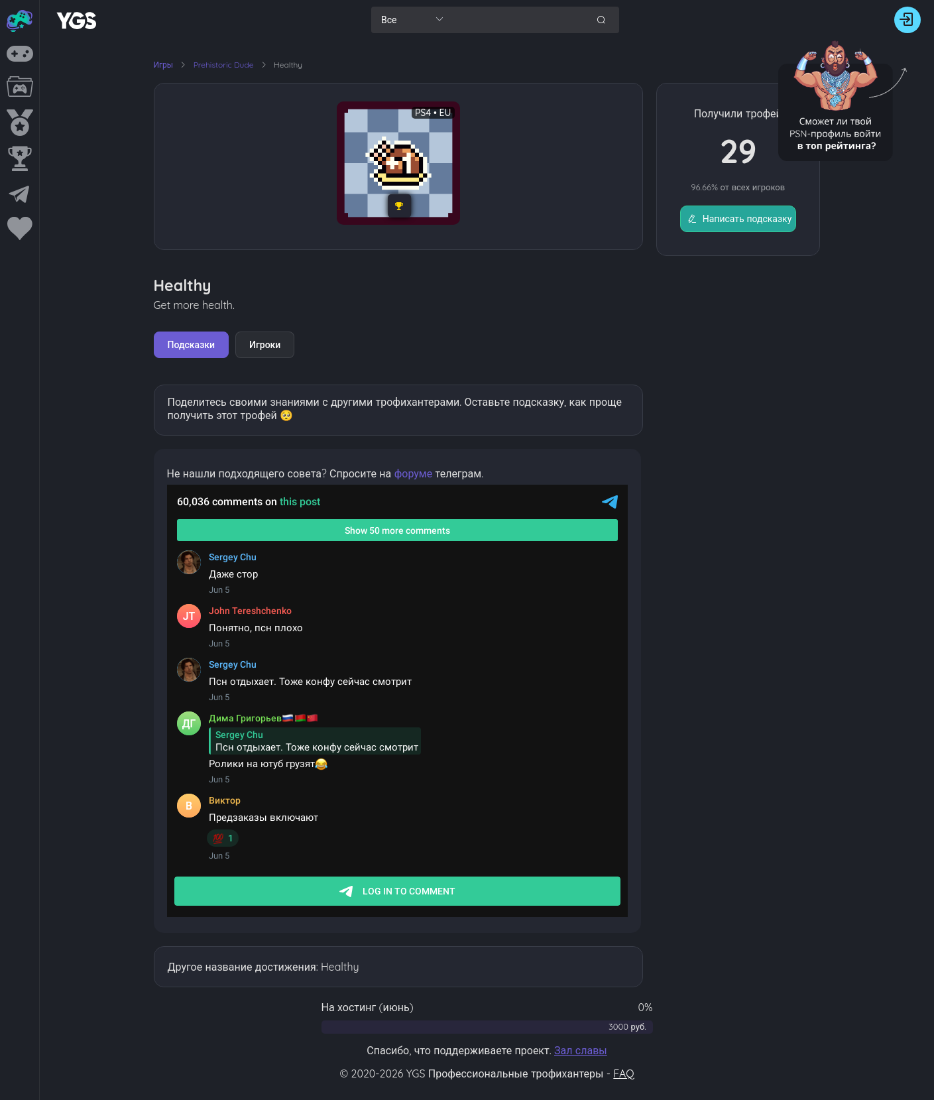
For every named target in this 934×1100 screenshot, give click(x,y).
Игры (164, 65)
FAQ (623, 1073)
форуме (413, 473)
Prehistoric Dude (225, 65)
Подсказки (191, 345)
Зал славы (580, 1050)
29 (738, 151)
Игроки (264, 345)
